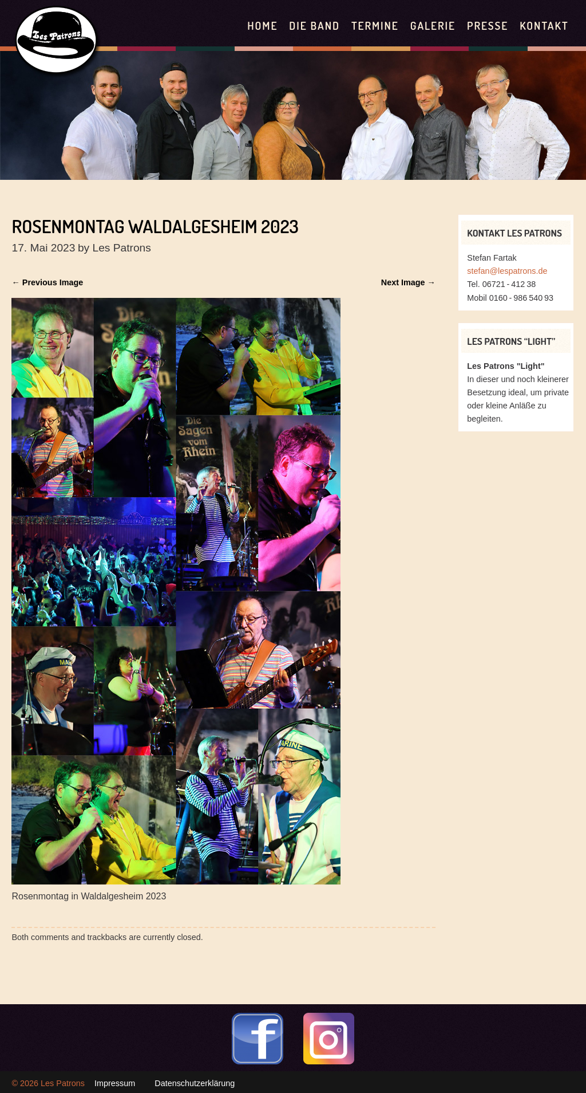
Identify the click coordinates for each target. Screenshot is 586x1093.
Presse (487, 25)
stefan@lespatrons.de (507, 271)
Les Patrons (63, 1083)
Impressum (114, 1083)
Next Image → (408, 282)
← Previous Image (47, 282)
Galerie (433, 25)
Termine (375, 25)
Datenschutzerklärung (195, 1083)
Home (262, 25)
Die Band (314, 25)
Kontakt (544, 25)
